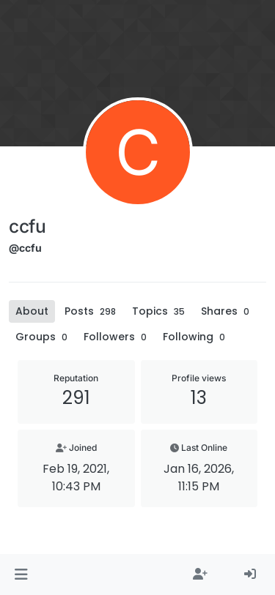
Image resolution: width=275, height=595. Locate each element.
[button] (21, 574)
